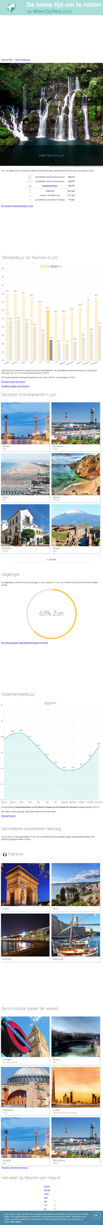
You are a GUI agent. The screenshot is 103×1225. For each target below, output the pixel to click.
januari (46, 1186)
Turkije (4, 1113)
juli (45, 1209)
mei (45, 1201)
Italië (55, 1062)
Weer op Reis (6, 60)
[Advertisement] (51, 37)
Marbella (6, 548)
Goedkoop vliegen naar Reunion (15, 386)
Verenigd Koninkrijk (9, 1062)
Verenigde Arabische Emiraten (65, 1113)
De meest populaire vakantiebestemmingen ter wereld (24, 643)
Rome (56, 1059)
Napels (56, 548)
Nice (55, 908)
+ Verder (51, 559)
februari (47, 1190)
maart (46, 1194)
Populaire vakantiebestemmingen (14, 1168)
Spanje (55, 1163)
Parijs (5, 908)
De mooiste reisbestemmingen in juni (17, 206)
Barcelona (58, 446)
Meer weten (16, 1222)
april (46, 1198)
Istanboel (7, 1110)
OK (96, 1215)
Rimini (5, 497)
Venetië (6, 446)
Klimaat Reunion (8, 816)
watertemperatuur (50, 186)
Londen (6, 1059)
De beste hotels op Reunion (13, 382)
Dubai (56, 1110)
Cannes (7, 959)
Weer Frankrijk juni (22, 60)
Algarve (56, 497)
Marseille (58, 959)
